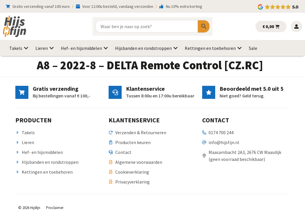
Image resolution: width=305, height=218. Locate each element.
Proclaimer (54, 207)
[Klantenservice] (115, 92)
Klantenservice (145, 88)
